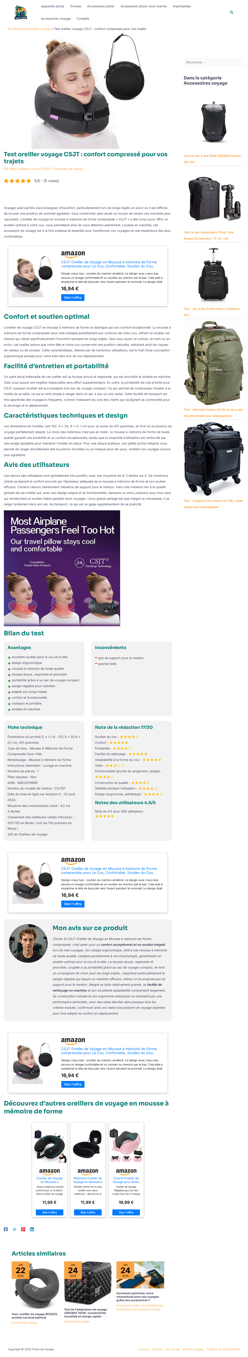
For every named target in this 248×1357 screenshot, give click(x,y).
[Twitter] (14, 1229)
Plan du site (172, 1349)
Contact (157, 1349)
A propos (144, 1349)
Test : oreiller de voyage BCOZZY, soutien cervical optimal (35, 1315)
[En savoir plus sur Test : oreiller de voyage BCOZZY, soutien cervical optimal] (35, 1285)
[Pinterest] (23, 1229)
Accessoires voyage (56, 18)
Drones (76, 6)
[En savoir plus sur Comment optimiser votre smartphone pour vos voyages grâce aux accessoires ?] (140, 1274)
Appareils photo (52, 6)
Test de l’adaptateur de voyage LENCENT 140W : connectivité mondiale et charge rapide (85, 1313)
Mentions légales (193, 1349)
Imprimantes (182, 6)
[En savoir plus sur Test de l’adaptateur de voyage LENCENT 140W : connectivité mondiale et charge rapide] (88, 1283)
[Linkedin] (32, 1229)
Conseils (83, 18)
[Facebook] (6, 1229)
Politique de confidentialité (223, 1349)
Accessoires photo (100, 6)
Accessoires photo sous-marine (144, 6)
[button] (231, 12)
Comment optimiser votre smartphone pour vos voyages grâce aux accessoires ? (137, 1297)
